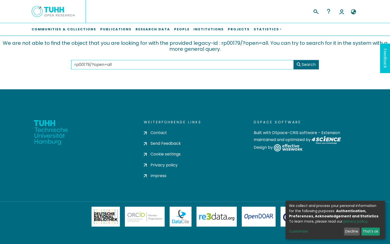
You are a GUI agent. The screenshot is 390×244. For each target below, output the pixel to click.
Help (328, 11)
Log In (341, 11)
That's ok (370, 231)
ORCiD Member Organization (144, 217)
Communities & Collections (64, 29)
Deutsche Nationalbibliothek (105, 216)
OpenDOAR (258, 217)
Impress (155, 176)
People (182, 29)
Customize (298, 231)
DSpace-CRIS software (294, 133)
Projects (239, 29)
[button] (353, 12)
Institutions (209, 29)
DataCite (180, 216)
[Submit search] (316, 11)
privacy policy (355, 221)
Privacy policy (161, 165)
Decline (351, 231)
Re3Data (216, 216)
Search (306, 64)
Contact (155, 133)
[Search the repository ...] (182, 64)
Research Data (153, 29)
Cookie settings (162, 154)
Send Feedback (162, 143)
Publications (116, 29)
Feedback (385, 58)
